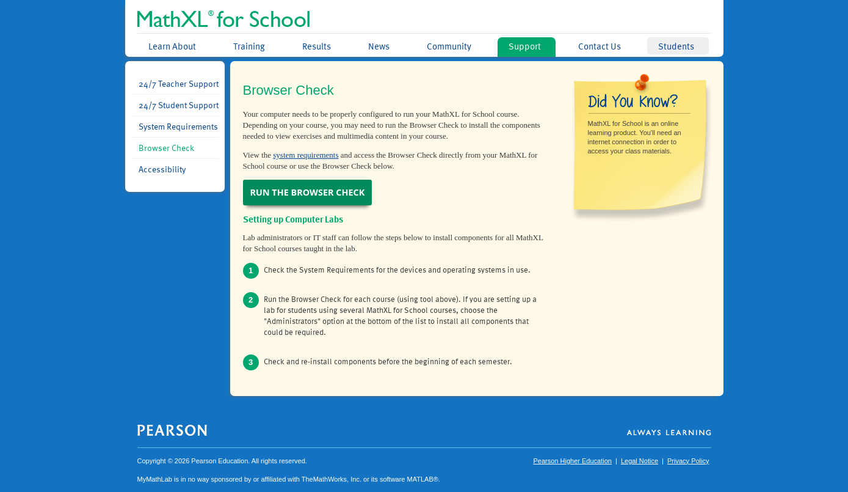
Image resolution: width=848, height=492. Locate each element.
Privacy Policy (688, 460)
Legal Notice (639, 460)
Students (676, 46)
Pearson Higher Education (572, 460)
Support (525, 46)
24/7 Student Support (179, 105)
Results (316, 46)
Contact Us (599, 46)
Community (449, 46)
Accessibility (162, 169)
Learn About (172, 46)
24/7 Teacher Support (179, 83)
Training (249, 46)
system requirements (305, 155)
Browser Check (166, 147)
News (379, 46)
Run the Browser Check (307, 192)
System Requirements (178, 126)
